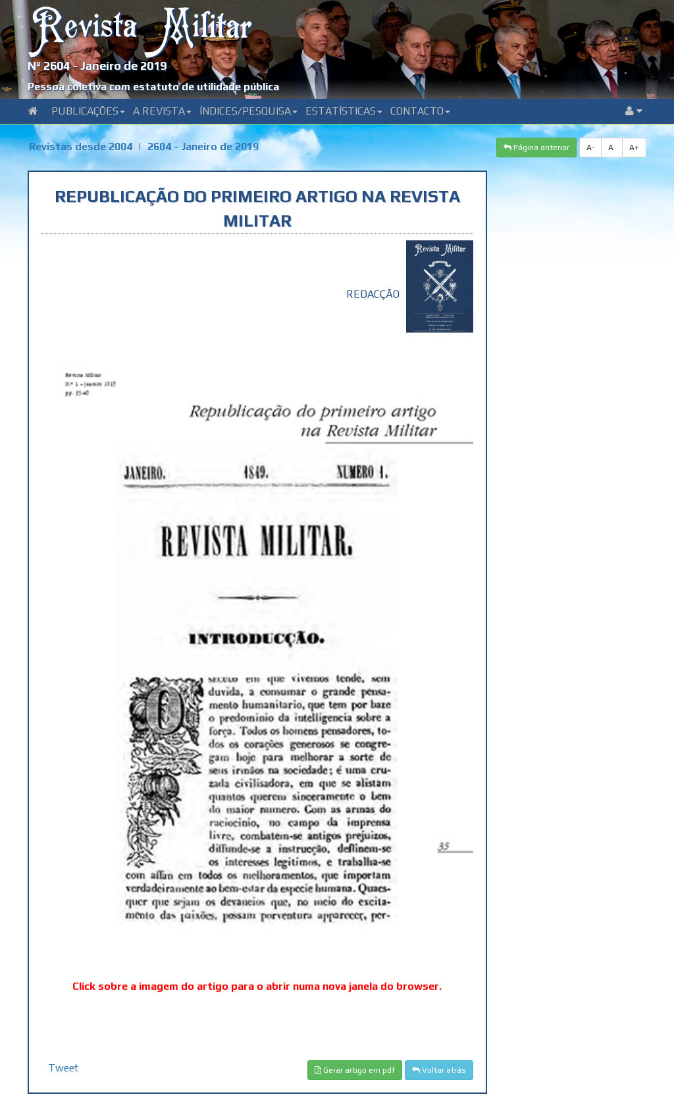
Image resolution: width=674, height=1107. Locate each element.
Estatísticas (343, 111)
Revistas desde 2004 (80, 146)
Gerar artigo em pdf (355, 1070)
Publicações (88, 111)
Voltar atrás (439, 1070)
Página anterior (536, 147)
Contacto (420, 111)
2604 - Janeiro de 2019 (203, 146)
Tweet (63, 1068)
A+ (634, 147)
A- (590, 147)
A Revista (162, 111)
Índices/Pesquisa (248, 111)
